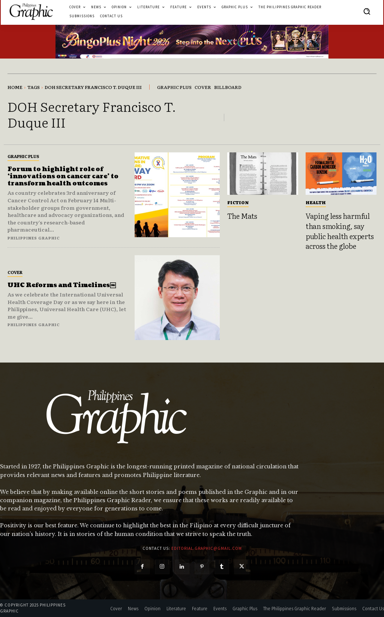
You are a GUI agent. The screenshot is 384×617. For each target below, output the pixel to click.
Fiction (238, 202)
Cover (15, 272)
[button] (367, 11)
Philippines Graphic (34, 238)
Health (316, 202)
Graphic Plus (23, 156)
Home (15, 87)
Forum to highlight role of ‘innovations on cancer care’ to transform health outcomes (63, 176)
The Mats (242, 216)
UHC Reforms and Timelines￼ (62, 285)
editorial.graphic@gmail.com (206, 548)
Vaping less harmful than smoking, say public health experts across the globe (340, 231)
